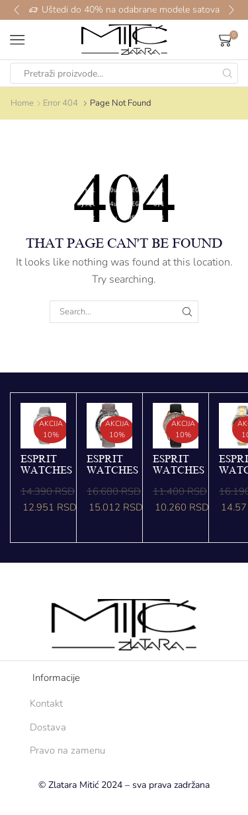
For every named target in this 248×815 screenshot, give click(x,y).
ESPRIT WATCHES (46, 465)
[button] (16, 10)
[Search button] (227, 73)
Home (22, 103)
